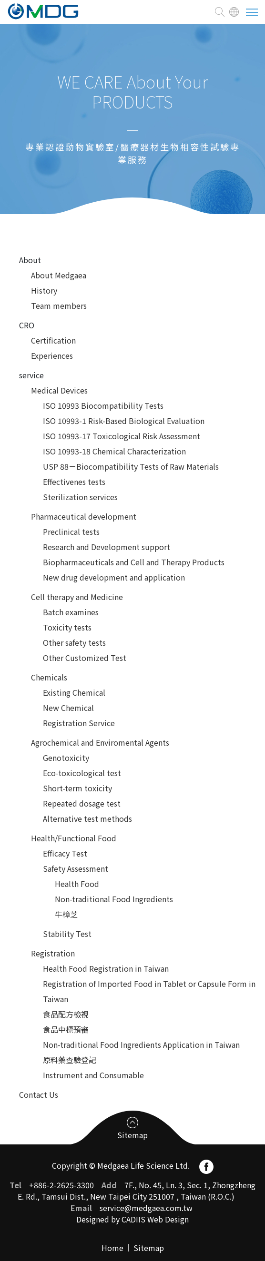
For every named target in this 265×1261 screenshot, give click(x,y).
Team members (59, 305)
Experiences (52, 355)
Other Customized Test (84, 657)
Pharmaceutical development (83, 516)
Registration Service (79, 723)
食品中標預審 (66, 1029)
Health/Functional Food (73, 838)
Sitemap (148, 1247)
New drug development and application (114, 577)
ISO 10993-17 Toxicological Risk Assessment (121, 436)
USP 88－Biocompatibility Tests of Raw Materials (131, 466)
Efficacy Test (65, 853)
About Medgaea (58, 275)
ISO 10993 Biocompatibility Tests (103, 405)
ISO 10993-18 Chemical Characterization (114, 451)
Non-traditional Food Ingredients (114, 899)
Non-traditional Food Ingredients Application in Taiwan (141, 1044)
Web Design (168, 1219)
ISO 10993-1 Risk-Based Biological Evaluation (123, 420)
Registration (53, 953)
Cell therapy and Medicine (77, 596)
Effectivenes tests (74, 481)
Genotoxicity (66, 757)
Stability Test (67, 933)
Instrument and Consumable (93, 1075)
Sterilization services (80, 496)
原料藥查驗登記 (69, 1059)
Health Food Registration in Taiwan (106, 968)
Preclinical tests (71, 531)
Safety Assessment (75, 868)
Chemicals (49, 677)
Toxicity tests (67, 627)
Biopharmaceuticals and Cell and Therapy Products (133, 562)
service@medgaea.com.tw (146, 1207)
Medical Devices (59, 390)
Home (112, 1247)
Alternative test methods (87, 818)
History (44, 290)
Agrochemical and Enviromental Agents (100, 742)
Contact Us (38, 1094)
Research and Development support (106, 546)
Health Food (77, 883)
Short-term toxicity (77, 788)
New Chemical (68, 707)
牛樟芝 (66, 914)
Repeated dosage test (82, 803)
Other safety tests (74, 642)
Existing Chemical (74, 692)
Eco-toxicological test (82, 772)
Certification (53, 340)
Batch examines (71, 612)
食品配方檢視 (66, 1014)
